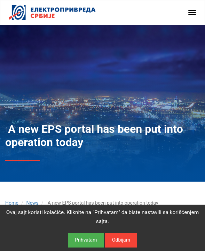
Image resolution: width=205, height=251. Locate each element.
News (32, 203)
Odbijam (121, 240)
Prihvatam (86, 240)
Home (11, 203)
